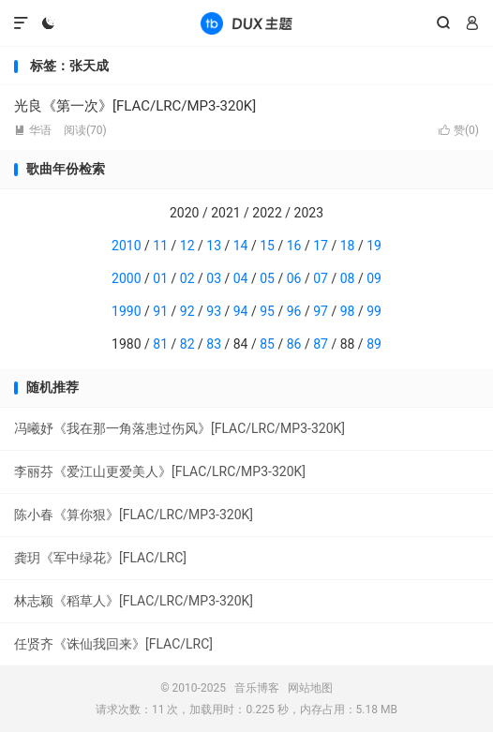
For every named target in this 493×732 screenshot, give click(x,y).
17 (320, 245)
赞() (459, 130)
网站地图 (310, 688)
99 (373, 311)
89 (373, 343)
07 (320, 278)
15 (267, 245)
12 (187, 245)
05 (267, 278)
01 (160, 278)
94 (240, 311)
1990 (126, 311)
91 (160, 311)
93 (213, 311)
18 (347, 245)
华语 (33, 130)
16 (294, 245)
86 (294, 343)
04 (240, 278)
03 (213, 278)
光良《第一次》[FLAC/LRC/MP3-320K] (135, 105)
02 (187, 278)
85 (267, 343)
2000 (126, 278)
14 (240, 245)
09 (373, 278)
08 (347, 278)
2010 (126, 245)
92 (187, 311)
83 (213, 343)
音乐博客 (246, 23)
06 (294, 278)
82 (187, 343)
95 (267, 311)
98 (347, 311)
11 (160, 245)
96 (294, 311)
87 (320, 343)
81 (160, 343)
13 (213, 245)
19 (373, 245)
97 (320, 311)
